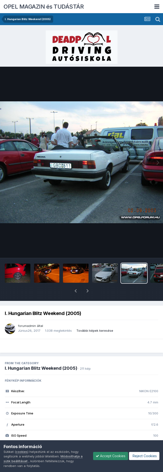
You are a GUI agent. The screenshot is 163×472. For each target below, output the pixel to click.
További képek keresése (94, 318)
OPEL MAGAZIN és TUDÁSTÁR (44, 6)
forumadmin (27, 313)
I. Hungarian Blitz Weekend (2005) (41, 355)
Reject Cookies (144, 456)
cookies (22, 452)
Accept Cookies (110, 456)
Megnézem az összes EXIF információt (81, 437)
